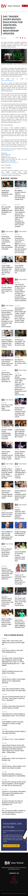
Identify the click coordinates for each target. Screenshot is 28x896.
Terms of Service (14, 881)
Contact (14, 879)
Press (14, 876)
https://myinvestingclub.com (7, 80)
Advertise (14, 878)
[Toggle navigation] (25, 6)
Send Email (7, 156)
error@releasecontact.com (7, 173)
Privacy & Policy (14, 882)
